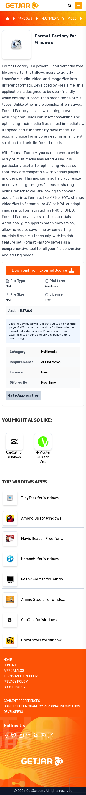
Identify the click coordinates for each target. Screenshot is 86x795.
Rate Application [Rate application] (23, 395)
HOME (8, 660)
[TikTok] (50, 735)
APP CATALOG (14, 671)
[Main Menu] (78, 5)
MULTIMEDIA (50, 19)
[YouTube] (43, 735)
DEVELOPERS (13, 712)
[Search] (69, 5)
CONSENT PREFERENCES (22, 701)
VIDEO (72, 19)
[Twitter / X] (14, 735)
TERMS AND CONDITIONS (21, 676)
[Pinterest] (36, 735)
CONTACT (11, 665)
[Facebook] (6, 735)
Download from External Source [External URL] (43, 270)
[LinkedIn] (28, 735)
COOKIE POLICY (14, 687)
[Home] (7, 19)
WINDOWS (25, 19)
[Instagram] (21, 735)
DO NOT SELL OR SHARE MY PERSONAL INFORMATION (42, 706)
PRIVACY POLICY (16, 682)
